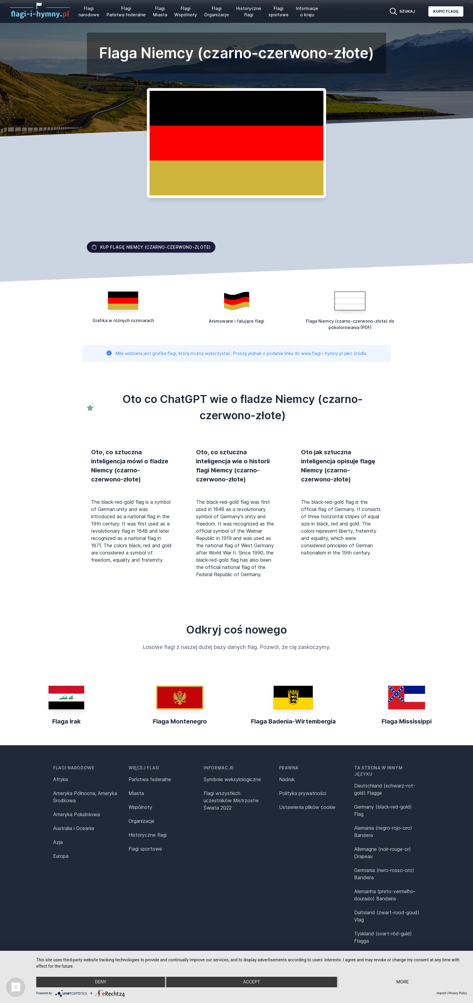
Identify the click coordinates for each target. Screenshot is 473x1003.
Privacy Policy (457, 993)
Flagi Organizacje (216, 11)
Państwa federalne (150, 779)
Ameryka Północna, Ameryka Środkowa (85, 796)
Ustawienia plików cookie (307, 807)
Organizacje (141, 821)
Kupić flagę (446, 11)
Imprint (441, 993)
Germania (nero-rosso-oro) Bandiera (384, 873)
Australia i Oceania (73, 828)
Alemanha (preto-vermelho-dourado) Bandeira (385, 895)
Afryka (60, 779)
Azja (58, 842)
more (402, 982)
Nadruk (287, 779)
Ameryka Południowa (76, 814)
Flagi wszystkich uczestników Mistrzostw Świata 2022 (231, 800)
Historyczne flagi (248, 11)
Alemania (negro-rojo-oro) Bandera (383, 831)
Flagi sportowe (278, 11)
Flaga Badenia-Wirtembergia (293, 721)
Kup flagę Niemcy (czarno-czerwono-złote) (151, 247)
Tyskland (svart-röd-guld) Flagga (383, 937)
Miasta (136, 793)
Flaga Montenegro (180, 721)
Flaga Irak (66, 721)
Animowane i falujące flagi (236, 321)
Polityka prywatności (302, 793)
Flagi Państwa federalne (126, 11)
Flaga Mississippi (407, 721)
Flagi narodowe (88, 11)
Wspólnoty (140, 807)
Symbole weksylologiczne (232, 779)
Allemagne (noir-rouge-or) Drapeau (382, 852)
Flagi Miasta (160, 11)
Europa (60, 856)
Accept (251, 982)
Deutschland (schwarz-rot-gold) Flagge (384, 789)
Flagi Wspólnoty (185, 11)
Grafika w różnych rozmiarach (123, 320)
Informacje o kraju (307, 11)
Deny (100, 982)
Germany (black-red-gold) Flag (383, 810)
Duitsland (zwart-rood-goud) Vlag (386, 916)
